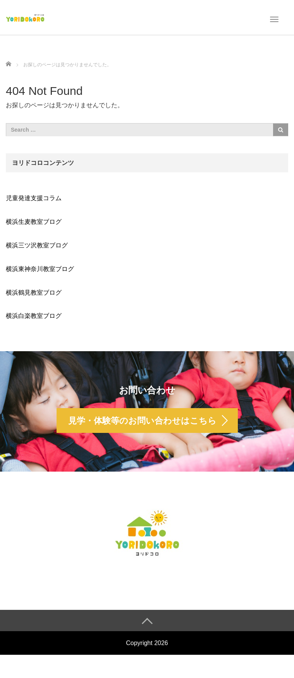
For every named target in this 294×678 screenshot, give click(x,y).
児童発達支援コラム (34, 198)
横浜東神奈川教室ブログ (40, 269)
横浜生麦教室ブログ (34, 221)
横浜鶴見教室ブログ (34, 292)
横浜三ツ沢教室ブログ (37, 245)
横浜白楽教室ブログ (34, 315)
